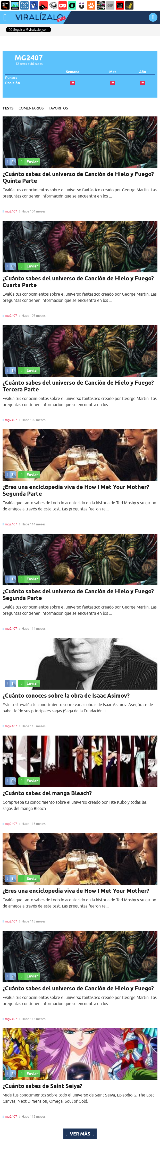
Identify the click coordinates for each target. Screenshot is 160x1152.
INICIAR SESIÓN (153, 17)
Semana (72, 72)
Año (142, 72)
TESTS (8, 108)
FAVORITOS (58, 108)
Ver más (80, 1133)
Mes (112, 72)
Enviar (28, 161)
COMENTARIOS (31, 108)
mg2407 (11, 211)
